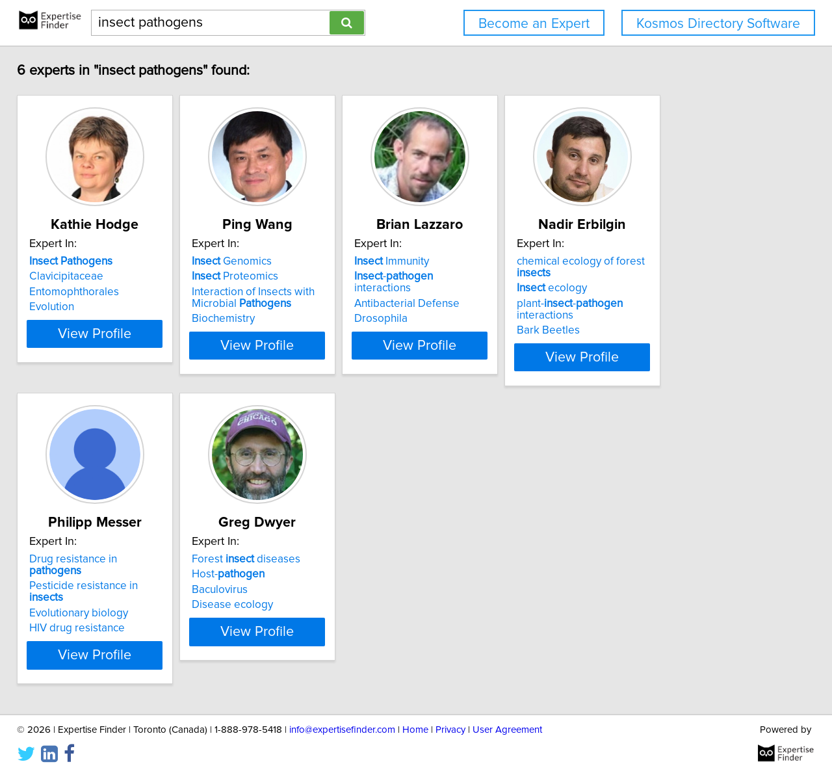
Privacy (450, 730)
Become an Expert (534, 24)
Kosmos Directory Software (718, 24)
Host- (269, 574)
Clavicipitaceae (75, 276)
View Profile (120, 357)
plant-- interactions (676, 309)
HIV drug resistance (86, 605)
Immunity (465, 261)
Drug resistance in (109, 559)
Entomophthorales (83, 292)
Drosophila (455, 307)
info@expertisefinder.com (342, 730)
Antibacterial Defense (481, 292)
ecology (658, 288)
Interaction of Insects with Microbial (294, 297)
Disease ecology (274, 605)
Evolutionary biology (87, 590)
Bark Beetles (654, 330)
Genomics (273, 261)
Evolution (60, 307)
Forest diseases (287, 559)
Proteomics (276, 276)
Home (415, 730)
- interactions (497, 276)
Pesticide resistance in (110, 574)
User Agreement (507, 730)
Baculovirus (261, 590)
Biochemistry (264, 318)
